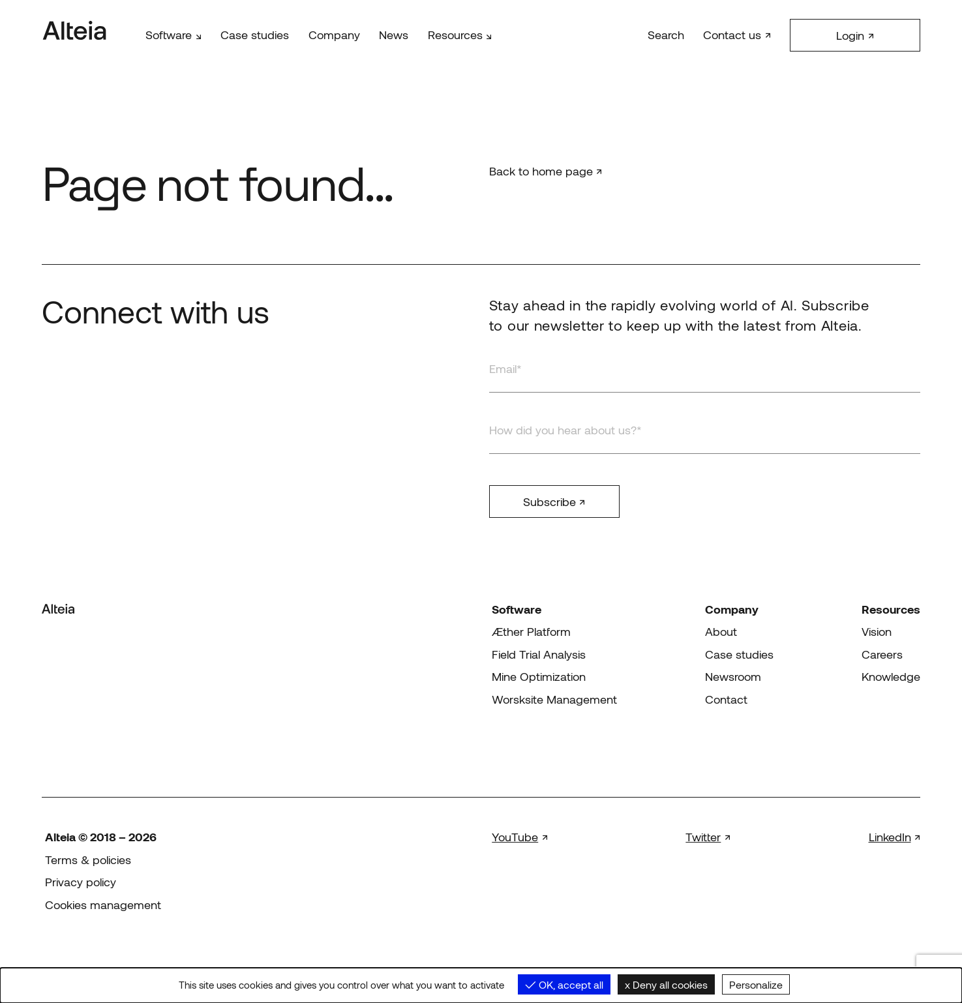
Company (334, 34)
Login (850, 35)
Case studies (254, 34)
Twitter (703, 837)
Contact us (732, 34)
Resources (455, 34)
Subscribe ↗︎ (554, 501)
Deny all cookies (666, 984)
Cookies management (103, 904)
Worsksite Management (554, 699)
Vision (877, 631)
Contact (726, 699)
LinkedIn (890, 837)
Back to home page (541, 171)
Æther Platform (531, 631)
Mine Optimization (539, 676)
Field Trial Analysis (539, 654)
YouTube (515, 837)
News (393, 34)
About (721, 631)
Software (168, 34)
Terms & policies (88, 859)
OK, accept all (564, 984)
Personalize (756, 984)
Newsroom (733, 676)
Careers (882, 654)
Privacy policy (80, 882)
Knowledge (891, 676)
